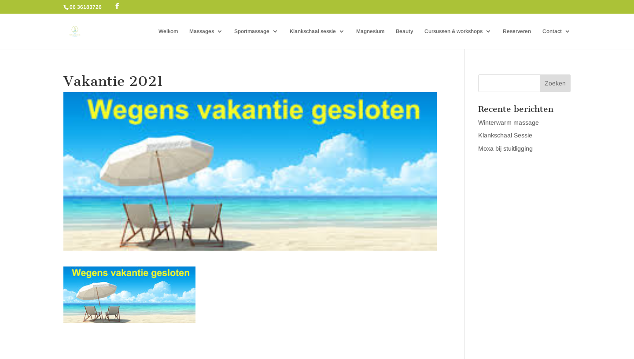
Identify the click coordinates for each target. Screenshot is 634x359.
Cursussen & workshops (453, 31)
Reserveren (517, 31)
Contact (552, 31)
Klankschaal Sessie (505, 135)
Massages (201, 31)
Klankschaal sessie (313, 31)
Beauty (404, 31)
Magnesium (370, 31)
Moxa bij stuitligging (505, 148)
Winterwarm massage (508, 122)
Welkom (168, 31)
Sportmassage (251, 31)
